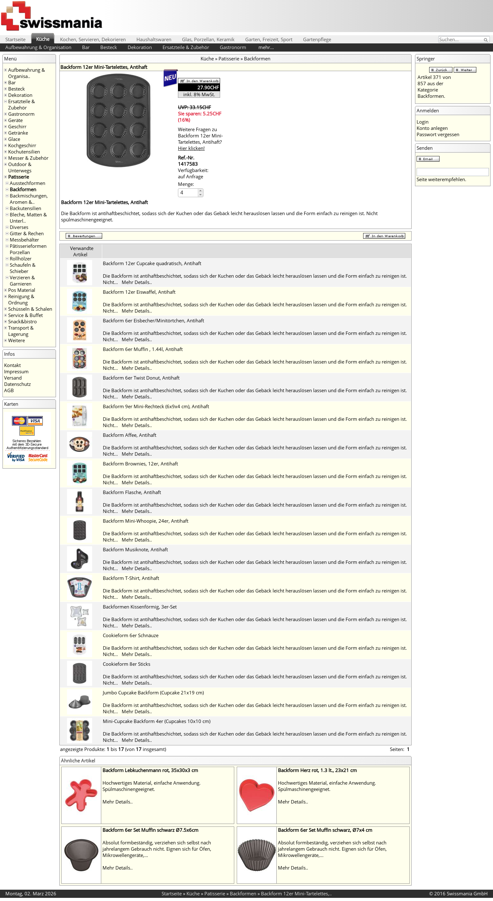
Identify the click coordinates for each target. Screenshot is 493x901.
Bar (86, 47)
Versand (13, 378)
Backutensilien (25, 208)
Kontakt (12, 365)
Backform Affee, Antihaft (129, 435)
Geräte (15, 120)
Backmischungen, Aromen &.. (29, 198)
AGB (9, 390)
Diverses (19, 227)
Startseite (15, 39)
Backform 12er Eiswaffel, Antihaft (139, 292)
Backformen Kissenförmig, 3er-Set (140, 606)
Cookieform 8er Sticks (126, 664)
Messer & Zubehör (28, 158)
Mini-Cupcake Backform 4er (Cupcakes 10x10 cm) (156, 721)
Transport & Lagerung (21, 331)
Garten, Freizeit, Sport (268, 39)
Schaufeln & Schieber (23, 268)
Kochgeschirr (22, 145)
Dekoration (140, 47)
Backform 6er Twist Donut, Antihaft (141, 378)
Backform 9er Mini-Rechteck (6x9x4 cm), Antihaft (156, 406)
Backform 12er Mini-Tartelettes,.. (296, 893)
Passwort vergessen (438, 134)
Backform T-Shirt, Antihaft (131, 578)
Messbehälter (24, 239)
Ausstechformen (27, 183)
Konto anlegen (432, 128)
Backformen (23, 189)
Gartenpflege (317, 39)
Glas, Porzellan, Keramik (208, 39)
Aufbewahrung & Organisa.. (26, 73)
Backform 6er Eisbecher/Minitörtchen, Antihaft (153, 320)
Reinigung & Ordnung (21, 299)
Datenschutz (17, 384)
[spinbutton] (188, 193)
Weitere (16, 340)
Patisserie (18, 177)
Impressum (16, 371)
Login (423, 122)
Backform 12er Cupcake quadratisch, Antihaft (152, 263)
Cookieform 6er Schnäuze (130, 635)
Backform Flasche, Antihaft (132, 492)
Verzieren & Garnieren (22, 280)
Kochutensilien (24, 151)
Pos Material (21, 290)
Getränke (18, 133)
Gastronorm (233, 47)
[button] (200, 191)
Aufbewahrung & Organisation (38, 47)
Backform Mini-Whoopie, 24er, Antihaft (145, 521)
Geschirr (17, 126)
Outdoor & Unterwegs (19, 167)
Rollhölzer (20, 258)
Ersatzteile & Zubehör (186, 47)
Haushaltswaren (153, 39)
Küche (42, 39)
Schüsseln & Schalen (30, 309)
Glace (14, 139)
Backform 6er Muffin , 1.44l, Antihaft (143, 349)
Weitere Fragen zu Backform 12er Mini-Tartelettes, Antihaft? (200, 138)
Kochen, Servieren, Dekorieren (93, 39)
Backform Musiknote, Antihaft (135, 549)
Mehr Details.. (137, 282)
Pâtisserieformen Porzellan (28, 249)
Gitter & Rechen (27, 233)
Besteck (108, 47)
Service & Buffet (25, 315)
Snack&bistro (22, 321)
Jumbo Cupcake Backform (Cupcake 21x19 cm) (153, 692)
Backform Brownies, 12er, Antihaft (140, 463)
